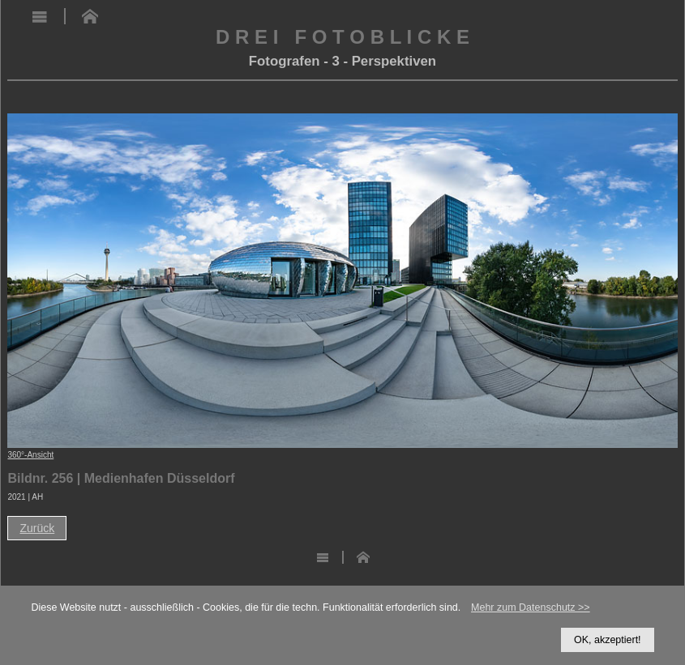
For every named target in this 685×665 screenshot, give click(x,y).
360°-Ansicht (30, 454)
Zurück (36, 528)
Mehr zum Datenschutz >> (530, 607)
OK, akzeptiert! (607, 640)
